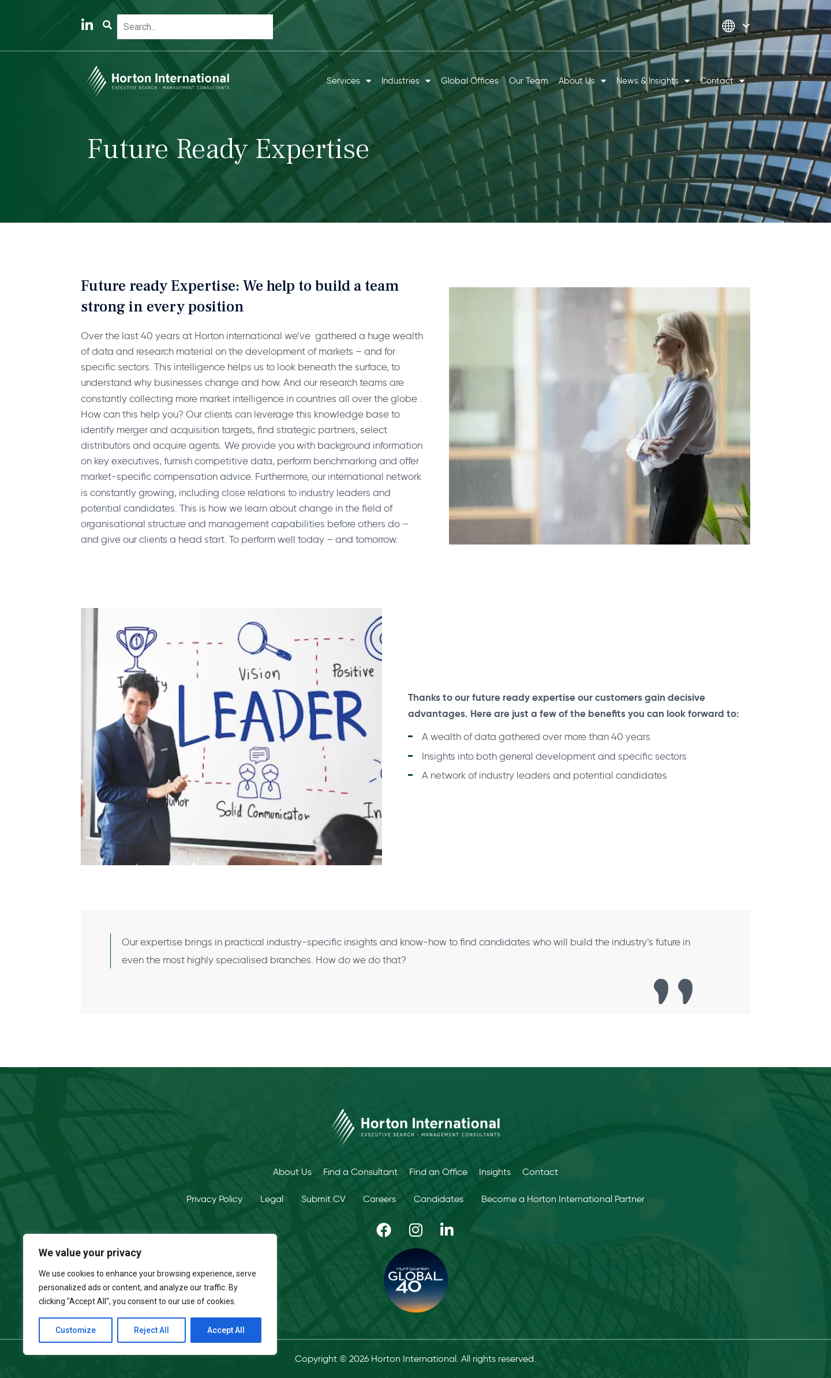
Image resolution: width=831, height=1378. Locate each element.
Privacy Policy (214, 1198)
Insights (495, 1171)
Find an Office (438, 1171)
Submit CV (323, 1198)
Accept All (226, 1330)
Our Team (528, 81)
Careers (380, 1198)
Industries (406, 81)
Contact (722, 81)
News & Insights (653, 81)
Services (349, 81)
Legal (271, 1198)
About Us (582, 81)
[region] (150, 1294)
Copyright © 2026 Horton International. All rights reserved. (415, 1358)
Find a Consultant (360, 1171)
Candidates (439, 1198)
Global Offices (470, 81)
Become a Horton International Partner (563, 1198)
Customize (75, 1330)
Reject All (152, 1330)
